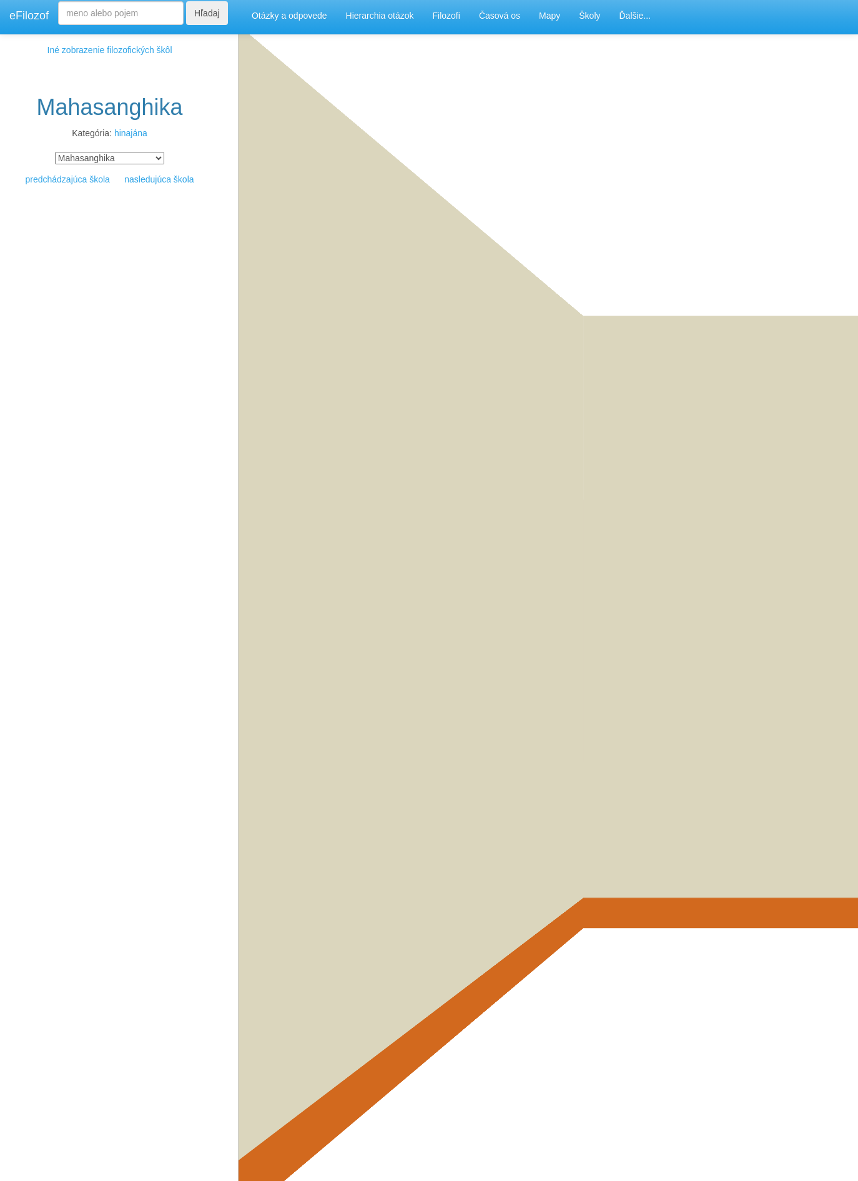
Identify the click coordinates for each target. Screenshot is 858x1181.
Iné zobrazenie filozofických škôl (109, 50)
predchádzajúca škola (67, 179)
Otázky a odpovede (289, 16)
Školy (589, 16)
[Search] (121, 13)
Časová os (499, 16)
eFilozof (29, 15)
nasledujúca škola (159, 179)
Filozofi (446, 16)
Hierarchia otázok (380, 16)
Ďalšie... (635, 16)
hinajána (130, 133)
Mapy (549, 16)
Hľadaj (207, 13)
